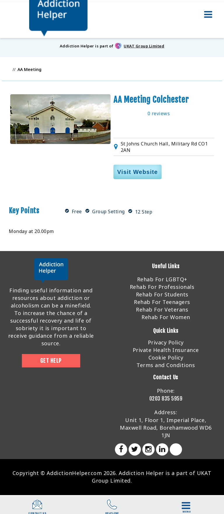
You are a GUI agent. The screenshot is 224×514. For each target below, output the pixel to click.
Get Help (51, 361)
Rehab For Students (162, 294)
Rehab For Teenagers (162, 301)
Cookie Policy (165, 357)
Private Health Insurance (166, 349)
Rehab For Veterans (162, 309)
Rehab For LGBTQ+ (162, 279)
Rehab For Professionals (162, 286)
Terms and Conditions (165, 365)
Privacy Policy (166, 342)
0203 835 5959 (166, 398)
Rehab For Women (165, 317)
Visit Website (137, 172)
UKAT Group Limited (144, 46)
